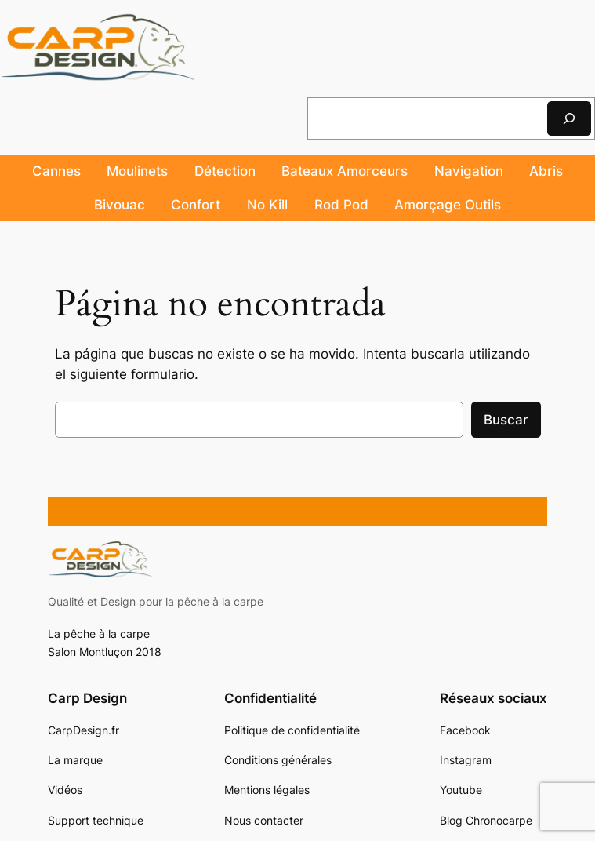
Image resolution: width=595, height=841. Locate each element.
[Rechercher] (569, 118)
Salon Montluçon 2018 (104, 651)
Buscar (506, 420)
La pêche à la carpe (99, 633)
